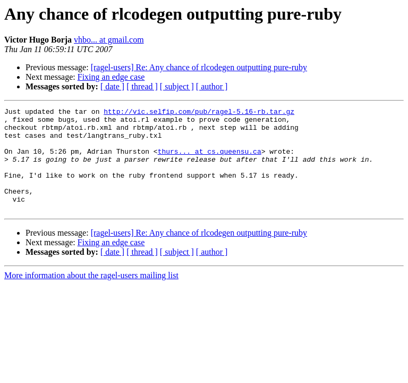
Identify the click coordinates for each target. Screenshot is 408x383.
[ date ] (112, 86)
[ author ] (212, 86)
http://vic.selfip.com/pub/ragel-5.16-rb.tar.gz (199, 113)
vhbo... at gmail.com (109, 39)
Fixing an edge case (111, 76)
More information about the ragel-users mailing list (91, 296)
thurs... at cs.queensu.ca (209, 160)
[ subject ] (177, 86)
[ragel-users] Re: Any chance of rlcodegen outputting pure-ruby (199, 67)
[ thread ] (142, 86)
